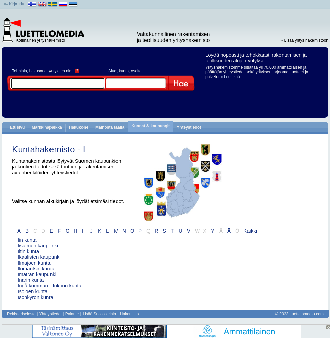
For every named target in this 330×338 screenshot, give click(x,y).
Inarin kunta (31, 280)
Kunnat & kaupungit (150, 126)
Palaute (72, 314)
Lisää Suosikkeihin (99, 314)
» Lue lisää (230, 76)
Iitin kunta (28, 251)
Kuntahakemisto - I (48, 149)
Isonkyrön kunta (35, 297)
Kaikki (250, 231)
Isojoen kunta (32, 291)
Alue (112, 71)
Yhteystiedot (189, 127)
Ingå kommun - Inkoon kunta (49, 285)
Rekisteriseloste (21, 314)
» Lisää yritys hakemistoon (304, 40)
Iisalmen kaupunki (38, 245)
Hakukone (78, 127)
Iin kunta (27, 240)
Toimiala (19, 71)
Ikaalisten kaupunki (39, 257)
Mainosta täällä (109, 127)
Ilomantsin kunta (36, 268)
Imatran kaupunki (37, 274)
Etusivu (17, 127)
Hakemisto (129, 314)
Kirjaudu (16, 4)
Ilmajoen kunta (34, 263)
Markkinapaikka (47, 127)
